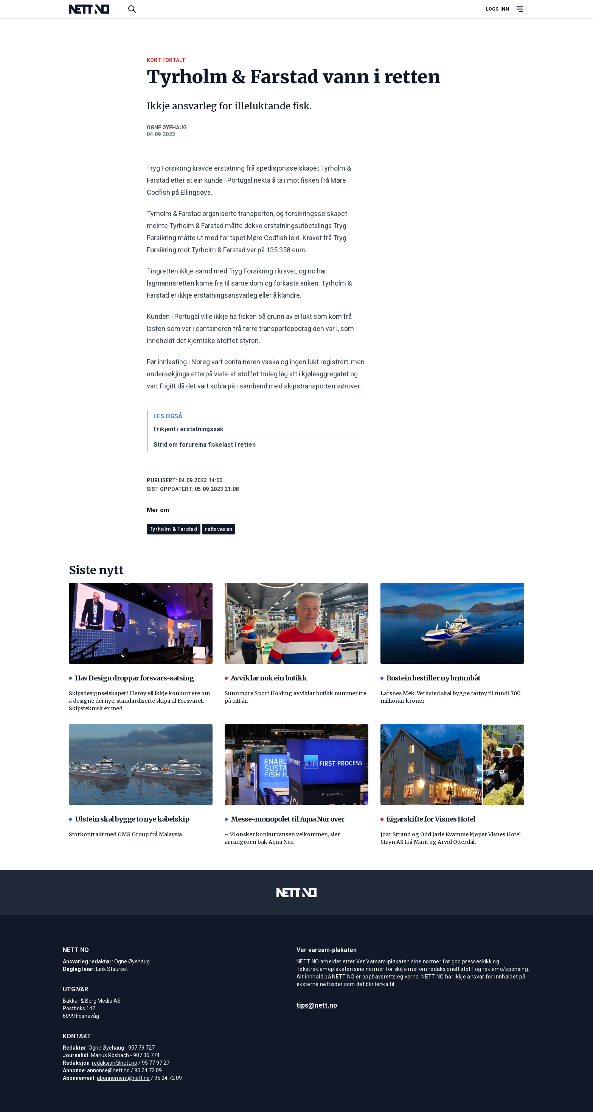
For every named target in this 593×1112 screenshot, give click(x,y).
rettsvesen (219, 529)
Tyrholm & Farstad (173, 529)
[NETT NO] (95, 9)
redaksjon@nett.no (114, 1063)
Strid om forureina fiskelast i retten (205, 444)
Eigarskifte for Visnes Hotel (427, 819)
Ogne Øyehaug (167, 127)
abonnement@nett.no (123, 1078)
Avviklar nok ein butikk (266, 678)
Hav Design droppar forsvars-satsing (131, 678)
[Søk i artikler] (132, 9)
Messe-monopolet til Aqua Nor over (284, 819)
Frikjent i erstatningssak (189, 429)
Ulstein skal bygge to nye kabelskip (129, 819)
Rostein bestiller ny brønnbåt (430, 678)
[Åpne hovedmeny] (519, 9)
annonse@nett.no (108, 1070)
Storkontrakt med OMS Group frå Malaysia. (126, 834)
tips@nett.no (316, 1005)
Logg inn (497, 9)
